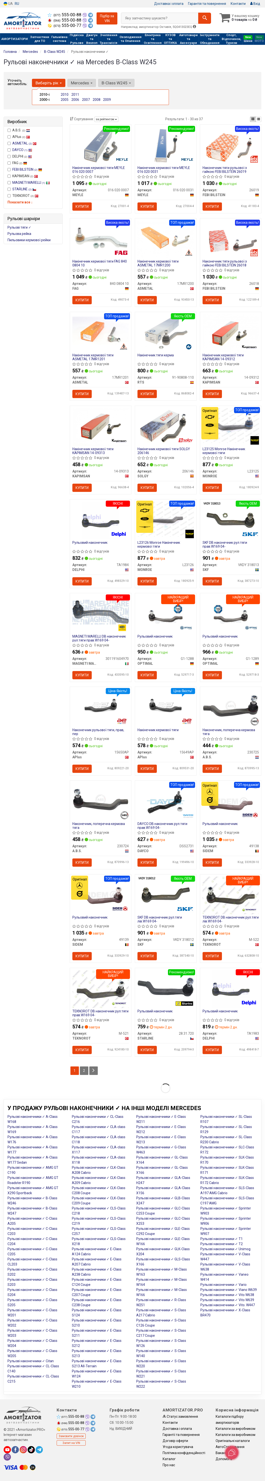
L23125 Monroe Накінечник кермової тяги (224, 451)
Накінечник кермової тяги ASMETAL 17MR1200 (158, 263)
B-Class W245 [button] (116, 82)
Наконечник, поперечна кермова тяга (229, 732)
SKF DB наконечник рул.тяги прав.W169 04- (225, 545)
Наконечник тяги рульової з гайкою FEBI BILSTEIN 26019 (225, 169)
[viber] (7, 1458)
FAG (17, 163)
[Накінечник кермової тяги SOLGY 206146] (165, 427)
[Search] (204, 18)
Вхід (255, 4)
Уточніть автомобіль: (17, 82)
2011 (75, 94)
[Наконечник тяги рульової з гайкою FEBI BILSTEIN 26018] (231, 239)
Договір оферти (175, 1442)
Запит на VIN (71, 1444)
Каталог (169, 1460)
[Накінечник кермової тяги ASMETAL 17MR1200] (165, 239)
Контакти (238, 4)
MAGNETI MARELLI (31, 182)
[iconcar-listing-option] (258, 119)
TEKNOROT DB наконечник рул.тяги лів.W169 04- (231, 920)
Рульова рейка (19, 234)
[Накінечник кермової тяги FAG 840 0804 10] (101, 239)
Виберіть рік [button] (49, 82)
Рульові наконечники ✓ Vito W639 (227, 1301)
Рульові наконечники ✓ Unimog (225, 1250)
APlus (19, 137)
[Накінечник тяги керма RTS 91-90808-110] (165, 333)
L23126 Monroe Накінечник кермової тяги (158, 545)
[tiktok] (31, 1450)
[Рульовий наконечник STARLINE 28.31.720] (165, 988)
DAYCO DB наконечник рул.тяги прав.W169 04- (162, 826)
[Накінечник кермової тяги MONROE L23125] (231, 425)
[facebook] (15, 1450)
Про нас (169, 1466)
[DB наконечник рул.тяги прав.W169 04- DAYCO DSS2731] (165, 802)
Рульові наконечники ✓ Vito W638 (227, 1296)
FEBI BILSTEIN (27, 169)
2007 (86, 100)
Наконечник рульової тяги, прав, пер (98, 732)
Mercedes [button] (81, 82)
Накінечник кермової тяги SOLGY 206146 (163, 451)
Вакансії (222, 1454)
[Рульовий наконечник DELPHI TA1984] (100, 521)
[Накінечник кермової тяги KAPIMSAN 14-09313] (101, 427)
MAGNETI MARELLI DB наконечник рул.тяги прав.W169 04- (99, 638)
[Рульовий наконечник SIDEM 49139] (101, 896)
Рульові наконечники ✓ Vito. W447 (227, 1306)
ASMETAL (24, 143)
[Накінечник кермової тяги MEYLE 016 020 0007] (101, 145)
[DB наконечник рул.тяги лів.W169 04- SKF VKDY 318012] (165, 896)
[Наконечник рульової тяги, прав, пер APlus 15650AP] (100, 706)
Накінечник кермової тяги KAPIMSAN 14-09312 (223, 357)
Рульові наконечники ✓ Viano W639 (228, 1291)
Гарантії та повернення (181, 1436)
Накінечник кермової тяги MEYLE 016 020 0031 (163, 169)
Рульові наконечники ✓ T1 (221, 1240)
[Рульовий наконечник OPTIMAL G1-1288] (165, 614)
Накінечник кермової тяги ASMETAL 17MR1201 (93, 357)
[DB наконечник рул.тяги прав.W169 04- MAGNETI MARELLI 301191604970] (100, 612)
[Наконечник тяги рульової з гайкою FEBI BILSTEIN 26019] (231, 145)
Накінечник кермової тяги (158, 731)
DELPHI (20, 156)
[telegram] (39, 1450)
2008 (96, 100)
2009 (107, 100)
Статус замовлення (180, 1417)
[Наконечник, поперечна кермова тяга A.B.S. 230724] (100, 800)
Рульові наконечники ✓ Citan (31, 1362)
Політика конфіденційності (184, 1454)
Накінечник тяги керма (155, 355)
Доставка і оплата (168, 4)
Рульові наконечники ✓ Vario (223, 1286)
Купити (82, 206)
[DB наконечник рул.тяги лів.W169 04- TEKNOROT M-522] (231, 896)
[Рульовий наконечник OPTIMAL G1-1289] (231, 614)
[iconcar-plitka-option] (253, 119)
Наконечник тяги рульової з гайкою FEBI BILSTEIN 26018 (225, 263)
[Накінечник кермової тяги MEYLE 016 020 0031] (165, 145)
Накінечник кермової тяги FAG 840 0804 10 (99, 263)
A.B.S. (19, 130)
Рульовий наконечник (89, 543)
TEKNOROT (23, 196)
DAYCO (22, 150)
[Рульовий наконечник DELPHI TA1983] (231, 990)
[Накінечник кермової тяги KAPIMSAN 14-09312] (231, 333)
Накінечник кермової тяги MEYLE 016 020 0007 (98, 169)
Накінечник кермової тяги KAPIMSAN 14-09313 (93, 451)
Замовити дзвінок (71, 1437)
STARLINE (24, 189)
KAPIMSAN (23, 176)
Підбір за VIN (107, 18)
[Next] (93, 1071)
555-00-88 (65, 14)
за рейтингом (106, 119)
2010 (64, 94)
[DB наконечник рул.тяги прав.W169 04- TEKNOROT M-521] (101, 990)
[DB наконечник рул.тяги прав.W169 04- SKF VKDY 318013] (231, 521)
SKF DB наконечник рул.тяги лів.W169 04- (159, 920)
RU (17, 4)
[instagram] (23, 1450)
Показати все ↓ (20, 202)
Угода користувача (178, 1448)
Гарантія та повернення (207, 4)
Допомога (224, 1460)
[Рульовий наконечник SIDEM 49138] (231, 802)
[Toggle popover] (231, 1452)
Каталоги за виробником (235, 1430)
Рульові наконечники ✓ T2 (221, 1245)
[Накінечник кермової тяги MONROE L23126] (165, 519)
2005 (64, 100)
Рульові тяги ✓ (19, 227)
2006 (75, 100)
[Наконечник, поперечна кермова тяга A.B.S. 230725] (231, 706)
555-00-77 (65, 25)
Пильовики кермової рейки (29, 240)
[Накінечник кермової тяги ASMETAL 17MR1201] (100, 331)
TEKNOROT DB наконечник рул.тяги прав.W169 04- (100, 1014)
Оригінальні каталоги (233, 1442)
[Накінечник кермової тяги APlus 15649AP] (165, 706)
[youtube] (7, 1450)
